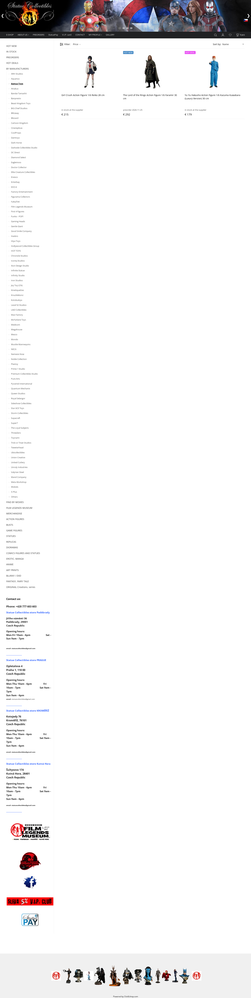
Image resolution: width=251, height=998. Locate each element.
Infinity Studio (18, 275)
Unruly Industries (19, 467)
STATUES (11, 536)
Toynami (15, 437)
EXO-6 (14, 187)
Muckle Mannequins (20, 344)
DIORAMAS (12, 547)
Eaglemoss (16, 162)
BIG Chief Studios (19, 108)
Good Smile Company (21, 231)
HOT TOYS (16, 250)
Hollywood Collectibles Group (25, 246)
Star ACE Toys (17, 408)
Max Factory (17, 314)
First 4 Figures (17, 211)
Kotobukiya (16, 300)
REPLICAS (11, 541)
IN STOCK (11, 51)
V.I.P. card (66, 34)
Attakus (14, 88)
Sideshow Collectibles (21, 403)
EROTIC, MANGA (15, 558)
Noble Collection (19, 359)
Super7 (14, 423)
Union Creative (18, 457)
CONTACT (80, 34)
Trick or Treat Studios (21, 442)
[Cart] (240, 34)
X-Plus (14, 491)
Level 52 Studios (18, 305)
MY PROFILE (94, 34)
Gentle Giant (17, 226)
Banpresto (16, 98)
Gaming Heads (18, 221)
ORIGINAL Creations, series (20, 587)
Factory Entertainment (22, 191)
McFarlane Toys (18, 319)
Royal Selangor (18, 398)
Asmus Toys (17, 83)
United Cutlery (18, 462)
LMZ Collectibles (18, 309)
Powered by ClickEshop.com (125, 996)
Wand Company (18, 477)
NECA (13, 349)
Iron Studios (17, 280)
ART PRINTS (12, 570)
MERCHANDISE (14, 513)
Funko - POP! (17, 216)
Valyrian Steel (17, 472)
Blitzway (15, 113)
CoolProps (16, 132)
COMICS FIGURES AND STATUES (23, 553)
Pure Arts (15, 378)
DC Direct (15, 152)
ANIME (9, 564)
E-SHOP (10, 34)
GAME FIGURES (14, 530)
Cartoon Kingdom (19, 123)
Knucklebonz (17, 295)
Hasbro (14, 236)
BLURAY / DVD (13, 575)
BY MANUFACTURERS (17, 68)
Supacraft (15, 418)
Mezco (14, 334)
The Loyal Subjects (20, 427)
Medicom (15, 324)
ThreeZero (16, 432)
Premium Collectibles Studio (24, 373)
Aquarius (15, 78)
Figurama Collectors (20, 196)
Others (14, 496)
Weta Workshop (18, 482)
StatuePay (53, 34)
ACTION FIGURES (15, 519)
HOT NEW (11, 46)
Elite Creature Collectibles (23, 172)
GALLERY (110, 34)
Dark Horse (16, 142)
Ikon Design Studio (20, 265)
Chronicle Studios (19, 255)
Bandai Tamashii (19, 93)
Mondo (14, 339)
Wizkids (14, 486)
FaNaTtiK (15, 201)
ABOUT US (22, 34)
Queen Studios (18, 393)
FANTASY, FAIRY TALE (17, 581)
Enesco (14, 177)
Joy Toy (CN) (17, 285)
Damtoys (15, 137)
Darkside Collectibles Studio (24, 147)
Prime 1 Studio (18, 368)
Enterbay (15, 182)
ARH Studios (17, 73)
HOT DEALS (12, 62)
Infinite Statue (18, 270)
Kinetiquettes (17, 290)
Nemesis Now (17, 354)
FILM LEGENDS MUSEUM (19, 507)
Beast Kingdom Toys (20, 103)
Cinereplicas (16, 128)
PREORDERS (38, 34)
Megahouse (16, 329)
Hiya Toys (15, 241)
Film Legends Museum (21, 206)
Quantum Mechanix (20, 388)
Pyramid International (21, 383)
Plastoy (14, 364)
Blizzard (14, 118)
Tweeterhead (17, 447)
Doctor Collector (19, 167)
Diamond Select (18, 157)
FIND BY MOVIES (15, 502)
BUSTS (9, 524)
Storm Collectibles (19, 413)
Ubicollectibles (18, 452)
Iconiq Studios (18, 260)
